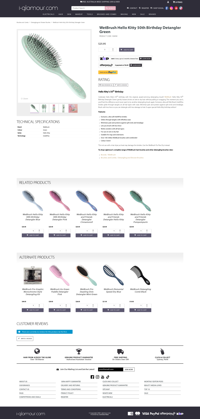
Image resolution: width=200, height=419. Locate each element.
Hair (61, 14)
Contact (133, 8)
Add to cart (128, 50)
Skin (69, 14)
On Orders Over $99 (120, 354)
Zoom (25, 99)
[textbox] (88, 8)
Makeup (79, 14)
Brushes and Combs (106, 14)
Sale (142, 14)
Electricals (48, 14)
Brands (152, 14)
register (145, 8)
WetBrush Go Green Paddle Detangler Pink (59, 292)
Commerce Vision (104, 414)
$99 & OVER (101, 2)
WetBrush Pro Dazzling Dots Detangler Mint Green (86, 292)
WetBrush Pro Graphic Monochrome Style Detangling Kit (32, 292)
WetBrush (168, 97)
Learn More (146, 59)
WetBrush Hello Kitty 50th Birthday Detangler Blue (33, 217)
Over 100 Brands (37, 354)
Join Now (129, 370)
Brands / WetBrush (108, 155)
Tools (90, 14)
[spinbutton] (104, 49)
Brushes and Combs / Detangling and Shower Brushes (122, 158)
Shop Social (158, 8)
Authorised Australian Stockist (78, 354)
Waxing (124, 14)
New (134, 14)
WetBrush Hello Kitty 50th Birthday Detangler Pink (59, 217)
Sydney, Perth (162, 354)
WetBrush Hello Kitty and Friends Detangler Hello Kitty (113, 217)
